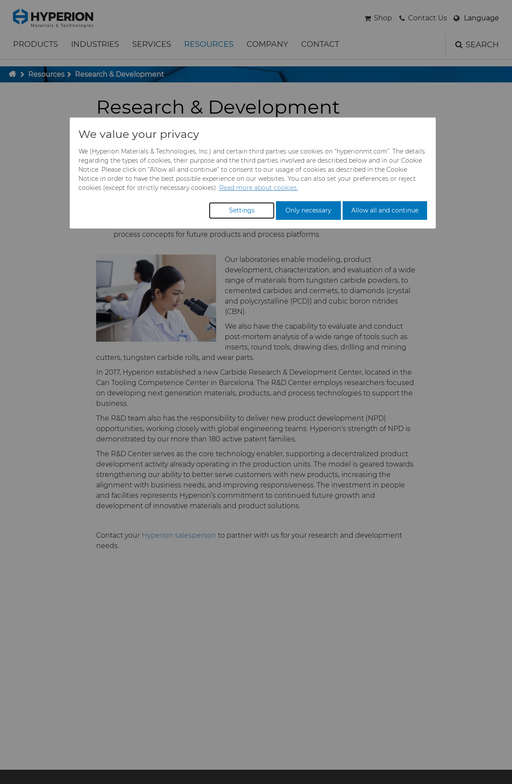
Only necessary (308, 210)
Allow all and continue (384, 210)
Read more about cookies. (258, 188)
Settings (242, 210)
